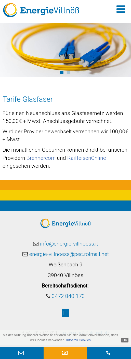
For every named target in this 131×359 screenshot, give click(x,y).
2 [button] (68, 72)
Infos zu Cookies (78, 340)
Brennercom (41, 158)
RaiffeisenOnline (86, 158)
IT (65, 313)
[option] (65, 50)
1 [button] (61, 72)
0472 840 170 (68, 296)
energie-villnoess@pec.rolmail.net (69, 254)
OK (124, 340)
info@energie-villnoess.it (69, 244)
